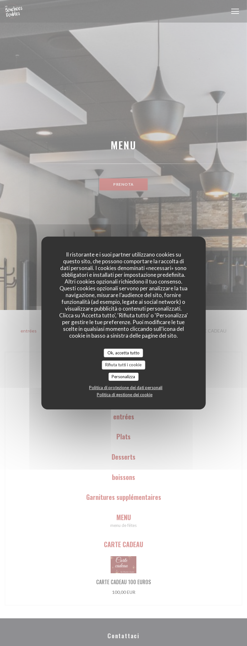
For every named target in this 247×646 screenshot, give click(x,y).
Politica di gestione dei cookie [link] (124, 394)
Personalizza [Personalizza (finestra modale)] (123, 376)
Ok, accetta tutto (123, 352)
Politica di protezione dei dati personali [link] (125, 387)
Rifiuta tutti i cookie (123, 364)
